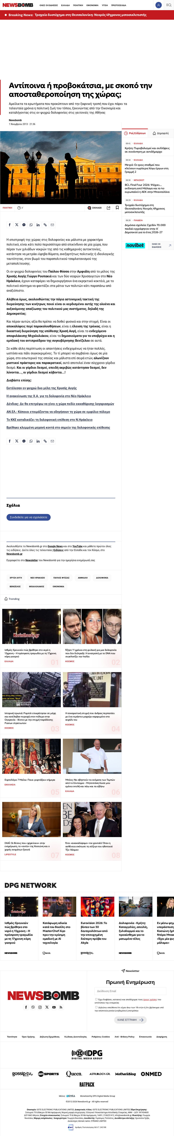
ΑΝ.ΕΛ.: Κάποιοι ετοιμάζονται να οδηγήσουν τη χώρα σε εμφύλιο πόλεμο (58, 412)
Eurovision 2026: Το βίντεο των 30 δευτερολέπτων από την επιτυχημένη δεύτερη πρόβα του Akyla (94, 932)
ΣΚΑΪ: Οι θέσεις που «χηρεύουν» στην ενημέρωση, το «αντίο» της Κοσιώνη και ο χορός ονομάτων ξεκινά (27, 846)
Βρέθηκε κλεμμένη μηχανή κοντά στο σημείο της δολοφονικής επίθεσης (58, 427)
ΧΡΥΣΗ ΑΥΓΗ (16, 578)
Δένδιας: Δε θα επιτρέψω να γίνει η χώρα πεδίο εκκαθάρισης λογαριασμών (60, 404)
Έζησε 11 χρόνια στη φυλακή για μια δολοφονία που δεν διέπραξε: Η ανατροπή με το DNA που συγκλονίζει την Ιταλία (91, 653)
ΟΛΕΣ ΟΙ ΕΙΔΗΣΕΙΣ (49, 5)
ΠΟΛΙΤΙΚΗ (78, 5)
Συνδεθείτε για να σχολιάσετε (28, 517)
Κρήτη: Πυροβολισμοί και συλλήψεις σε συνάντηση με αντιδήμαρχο (147, 150)
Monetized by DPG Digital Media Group (97, 1096)
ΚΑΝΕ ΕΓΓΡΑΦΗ (130, 1020)
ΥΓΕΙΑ (105, 5)
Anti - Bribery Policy (124, 1037)
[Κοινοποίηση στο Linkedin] (38, 225)
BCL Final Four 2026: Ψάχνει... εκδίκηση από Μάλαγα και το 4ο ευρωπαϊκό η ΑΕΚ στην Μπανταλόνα (147, 188)
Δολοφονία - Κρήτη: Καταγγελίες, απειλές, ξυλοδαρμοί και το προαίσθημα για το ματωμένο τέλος (133, 931)
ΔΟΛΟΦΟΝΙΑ (102, 578)
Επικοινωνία (145, 1037)
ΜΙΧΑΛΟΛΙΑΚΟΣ (36, 586)
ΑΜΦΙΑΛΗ (82, 578)
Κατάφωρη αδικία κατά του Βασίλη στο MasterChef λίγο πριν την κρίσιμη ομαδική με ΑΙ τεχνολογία (56, 932)
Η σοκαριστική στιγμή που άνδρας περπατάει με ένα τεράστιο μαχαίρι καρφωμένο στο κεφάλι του (90, 716)
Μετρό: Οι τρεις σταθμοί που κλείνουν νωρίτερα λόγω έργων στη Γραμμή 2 (146, 168)
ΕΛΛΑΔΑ (65, 5)
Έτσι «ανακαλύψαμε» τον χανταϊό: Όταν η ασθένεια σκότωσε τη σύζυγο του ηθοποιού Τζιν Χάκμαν (89, 846)
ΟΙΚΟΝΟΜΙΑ (92, 5)
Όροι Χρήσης (28, 1037)
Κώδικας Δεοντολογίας (75, 1037)
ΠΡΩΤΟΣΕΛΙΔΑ (118, 5)
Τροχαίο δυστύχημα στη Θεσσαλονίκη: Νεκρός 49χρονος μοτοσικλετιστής (90, 15)
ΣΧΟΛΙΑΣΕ (94, 208)
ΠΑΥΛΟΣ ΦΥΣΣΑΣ (61, 578)
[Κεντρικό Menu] (169, 5)
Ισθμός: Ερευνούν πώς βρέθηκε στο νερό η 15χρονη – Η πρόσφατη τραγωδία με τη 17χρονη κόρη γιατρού (30, 653)
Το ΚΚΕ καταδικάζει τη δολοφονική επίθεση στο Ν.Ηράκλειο (50, 420)
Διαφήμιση (161, 1037)
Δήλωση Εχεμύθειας (50, 1037)
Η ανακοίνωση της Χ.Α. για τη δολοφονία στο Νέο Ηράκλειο (49, 396)
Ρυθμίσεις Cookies (101, 1037)
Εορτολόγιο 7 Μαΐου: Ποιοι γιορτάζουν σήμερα (30, 779)
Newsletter (31, 560)
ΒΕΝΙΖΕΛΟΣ (15, 586)
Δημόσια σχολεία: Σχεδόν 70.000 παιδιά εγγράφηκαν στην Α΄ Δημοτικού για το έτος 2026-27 (145, 228)
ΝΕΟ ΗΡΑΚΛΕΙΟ (37, 578)
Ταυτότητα (12, 1037)
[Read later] (117, 208)
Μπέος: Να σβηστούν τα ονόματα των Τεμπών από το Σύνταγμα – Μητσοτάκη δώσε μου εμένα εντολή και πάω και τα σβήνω (90, 783)
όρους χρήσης (150, 999)
